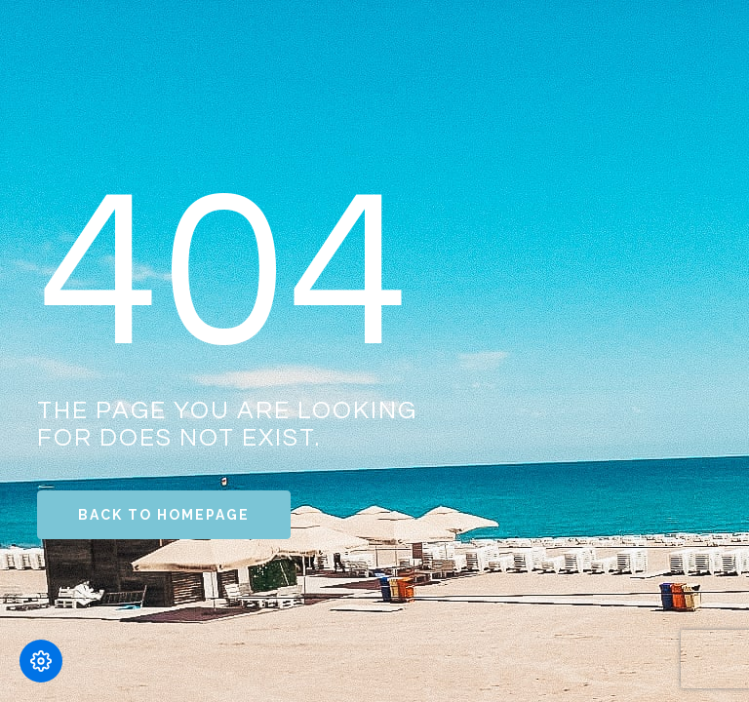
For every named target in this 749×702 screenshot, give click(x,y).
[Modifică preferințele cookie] (41, 661)
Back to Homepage (164, 515)
